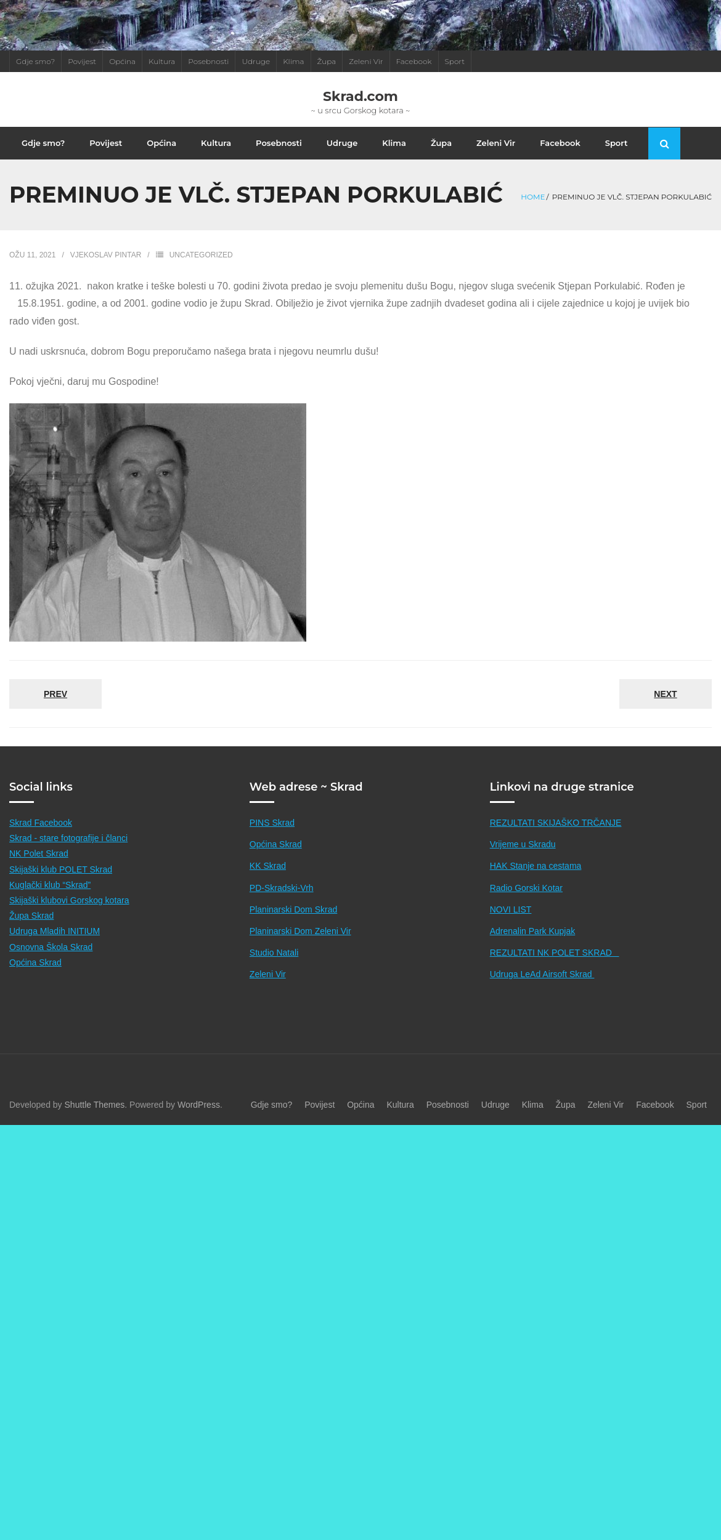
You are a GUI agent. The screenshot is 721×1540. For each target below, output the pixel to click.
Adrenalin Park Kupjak (533, 944)
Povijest (82, 61)
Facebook (414, 61)
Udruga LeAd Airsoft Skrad (542, 988)
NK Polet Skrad (38, 867)
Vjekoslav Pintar (106, 268)
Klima (293, 61)
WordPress (198, 1118)
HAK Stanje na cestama (536, 879)
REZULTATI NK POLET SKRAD (554, 966)
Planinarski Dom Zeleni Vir (300, 944)
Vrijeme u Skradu (523, 858)
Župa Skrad (31, 929)
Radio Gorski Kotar (526, 901)
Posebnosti (208, 61)
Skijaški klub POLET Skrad (60, 882)
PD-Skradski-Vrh (282, 901)
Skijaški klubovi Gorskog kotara (69, 914)
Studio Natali (274, 966)
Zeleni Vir (366, 61)
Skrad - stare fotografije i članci (68, 852)
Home (533, 210)
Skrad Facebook (40, 836)
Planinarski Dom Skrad (293, 922)
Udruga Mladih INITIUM (54, 944)
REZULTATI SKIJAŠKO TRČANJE (556, 836)
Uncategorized (201, 268)
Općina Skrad (35, 975)
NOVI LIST (511, 922)
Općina (122, 61)
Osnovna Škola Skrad (50, 960)
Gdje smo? (35, 61)
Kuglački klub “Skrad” (50, 898)
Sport (455, 61)
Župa (326, 61)
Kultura (162, 61)
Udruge (256, 61)
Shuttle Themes (95, 1118)
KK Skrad (268, 879)
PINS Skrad (272, 836)
